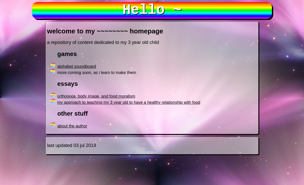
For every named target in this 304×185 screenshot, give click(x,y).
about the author (72, 126)
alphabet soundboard (76, 66)
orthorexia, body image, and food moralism (96, 96)
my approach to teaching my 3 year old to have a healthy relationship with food (128, 102)
